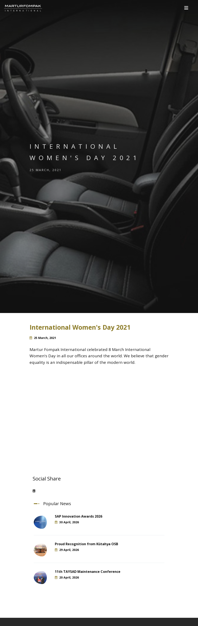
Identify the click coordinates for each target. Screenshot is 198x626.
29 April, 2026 (67, 550)
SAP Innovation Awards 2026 (78, 516)
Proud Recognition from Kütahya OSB (86, 544)
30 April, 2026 (67, 522)
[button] (186, 8)
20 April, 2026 (67, 577)
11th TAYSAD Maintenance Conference (87, 571)
